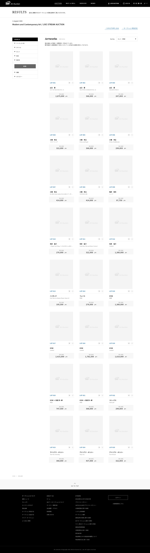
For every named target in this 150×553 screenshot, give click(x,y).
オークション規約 (80, 514)
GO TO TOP (75, 485)
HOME (13, 476)
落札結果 (20, 476)
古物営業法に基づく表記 (81, 530)
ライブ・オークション (28, 517)
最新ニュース (25, 499)
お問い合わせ (50, 514)
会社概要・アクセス (52, 508)
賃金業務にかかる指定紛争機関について (86, 536)
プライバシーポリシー (81, 502)
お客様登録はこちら (118, 503)
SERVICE (83, 3)
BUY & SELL (70, 3)
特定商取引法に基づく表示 (82, 539)
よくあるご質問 (26, 520)
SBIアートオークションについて (55, 502)
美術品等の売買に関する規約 (83, 517)
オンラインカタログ (27, 505)
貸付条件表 (78, 533)
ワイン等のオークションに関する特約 (85, 524)
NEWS (93, 3)
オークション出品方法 (28, 514)
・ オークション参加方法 (129, 28)
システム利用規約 (80, 511)
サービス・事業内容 (52, 505)
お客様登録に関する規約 (81, 508)
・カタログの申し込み (112, 28)
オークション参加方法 (28, 511)
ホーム (48, 499)
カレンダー (25, 502)
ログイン (118, 497)
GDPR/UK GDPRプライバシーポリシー (85, 505)
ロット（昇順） (122, 39)
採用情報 (49, 511)
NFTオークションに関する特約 (83, 520)
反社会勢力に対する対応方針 (83, 499)
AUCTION (58, 3)
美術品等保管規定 (80, 527)
